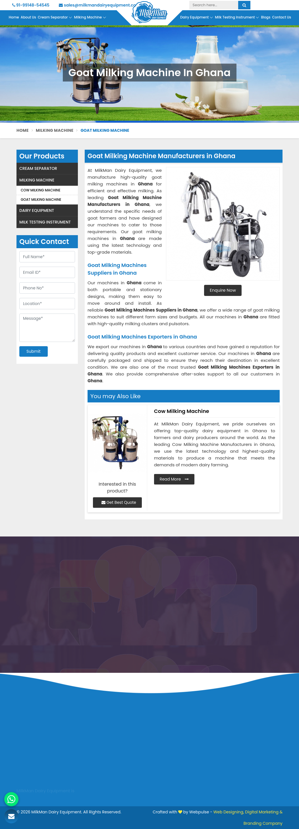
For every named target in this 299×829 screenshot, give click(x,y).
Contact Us (281, 17)
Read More (174, 479)
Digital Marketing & (264, 812)
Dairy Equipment (196, 17)
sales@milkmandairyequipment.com (99, 5)
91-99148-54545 (30, 5)
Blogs (265, 17)
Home (14, 17)
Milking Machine (90, 17)
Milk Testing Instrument (237, 17)
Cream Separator (55, 17)
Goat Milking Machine (41, 199)
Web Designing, (228, 812)
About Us (28, 17)
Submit (33, 351)
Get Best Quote (118, 502)
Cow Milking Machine (40, 190)
